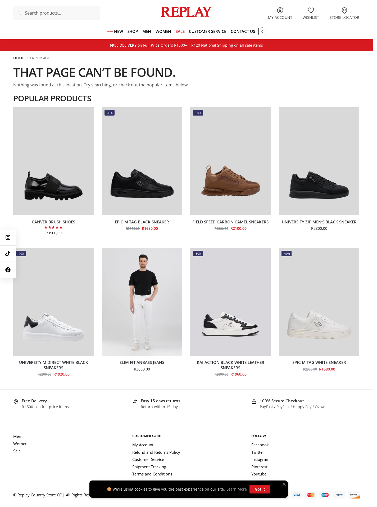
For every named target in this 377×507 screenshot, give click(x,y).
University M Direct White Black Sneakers (53, 365)
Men (17, 436)
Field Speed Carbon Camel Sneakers (230, 221)
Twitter (257, 452)
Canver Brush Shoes (53, 221)
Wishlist (311, 13)
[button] (258, 31)
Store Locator (344, 13)
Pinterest (259, 466)
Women (20, 443)
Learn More (236, 489)
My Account (142, 444)
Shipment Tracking (149, 466)
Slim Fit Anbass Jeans (142, 362)
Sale (17, 450)
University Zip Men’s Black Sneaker (319, 221)
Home (18, 58)
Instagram (260, 459)
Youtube (258, 474)
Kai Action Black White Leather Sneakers (230, 365)
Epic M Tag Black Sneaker (142, 221)
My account (280, 13)
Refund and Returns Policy (156, 452)
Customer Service (148, 459)
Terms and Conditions (152, 474)
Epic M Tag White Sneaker (319, 362)
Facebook (260, 444)
